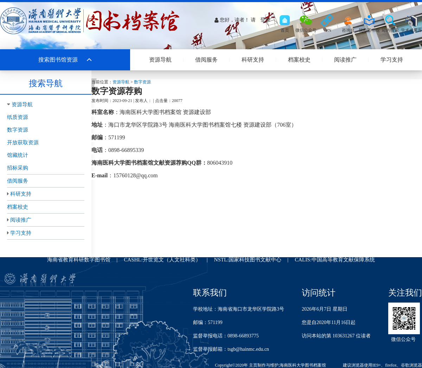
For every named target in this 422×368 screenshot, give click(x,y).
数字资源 (17, 130)
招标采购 (17, 168)
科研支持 (253, 60)
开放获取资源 (23, 142)
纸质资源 (17, 117)
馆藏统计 (17, 155)
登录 (265, 20)
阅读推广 (345, 60)
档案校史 (299, 60)
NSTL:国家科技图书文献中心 (248, 259)
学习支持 (392, 60)
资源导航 (160, 60)
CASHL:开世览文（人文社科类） (162, 259)
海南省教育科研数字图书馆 (78, 259)
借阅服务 (206, 60)
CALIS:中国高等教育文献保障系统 (335, 259)
